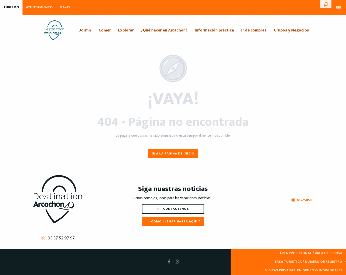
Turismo (11, 7)
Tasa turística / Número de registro (308, 262)
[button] (325, 4)
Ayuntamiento (39, 7)
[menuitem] (54, 30)
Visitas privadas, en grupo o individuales (303, 270)
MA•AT (65, 7)
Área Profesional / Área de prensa (310, 253)
